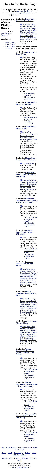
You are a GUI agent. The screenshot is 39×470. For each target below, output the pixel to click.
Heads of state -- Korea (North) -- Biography (26, 159)
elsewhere (4, 35)
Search (10, 453)
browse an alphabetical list (21, 13)
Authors (27, 453)
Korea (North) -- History (10, 47)
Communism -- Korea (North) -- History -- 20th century (26, 174)
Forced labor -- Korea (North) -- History (26, 20)
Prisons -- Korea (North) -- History (26, 322)
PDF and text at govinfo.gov (29, 98)
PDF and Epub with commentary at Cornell (31, 219)
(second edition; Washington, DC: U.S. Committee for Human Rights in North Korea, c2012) (28, 32)
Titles (34, 453)
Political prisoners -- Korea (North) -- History (26, 293)
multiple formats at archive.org (30, 118)
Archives (25, 458)
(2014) (29, 135)
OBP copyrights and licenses (19, 467)
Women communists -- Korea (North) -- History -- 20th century (27, 384)
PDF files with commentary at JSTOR (29, 225)
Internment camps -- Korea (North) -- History (25, 263)
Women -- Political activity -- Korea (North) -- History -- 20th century (25, 351)
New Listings (18, 453)
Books (4, 458)
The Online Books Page (19, 4)
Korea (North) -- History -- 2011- (26, 127)
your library (5, 34)
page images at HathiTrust (29, 94)
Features (17, 458)
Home (4, 453)
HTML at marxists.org (28, 122)
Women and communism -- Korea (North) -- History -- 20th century (27, 200)
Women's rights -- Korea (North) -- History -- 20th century (26, 416)
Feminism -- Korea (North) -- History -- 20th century (25, 232)
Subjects (16, 455)
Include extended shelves (23, 11)
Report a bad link (25, 447)
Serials (23, 455)
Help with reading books (9, 447)
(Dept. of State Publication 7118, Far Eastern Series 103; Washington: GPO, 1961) (29, 184)
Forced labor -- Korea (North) (10, 43)
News (10, 458)
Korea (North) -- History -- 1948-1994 (26, 103)
